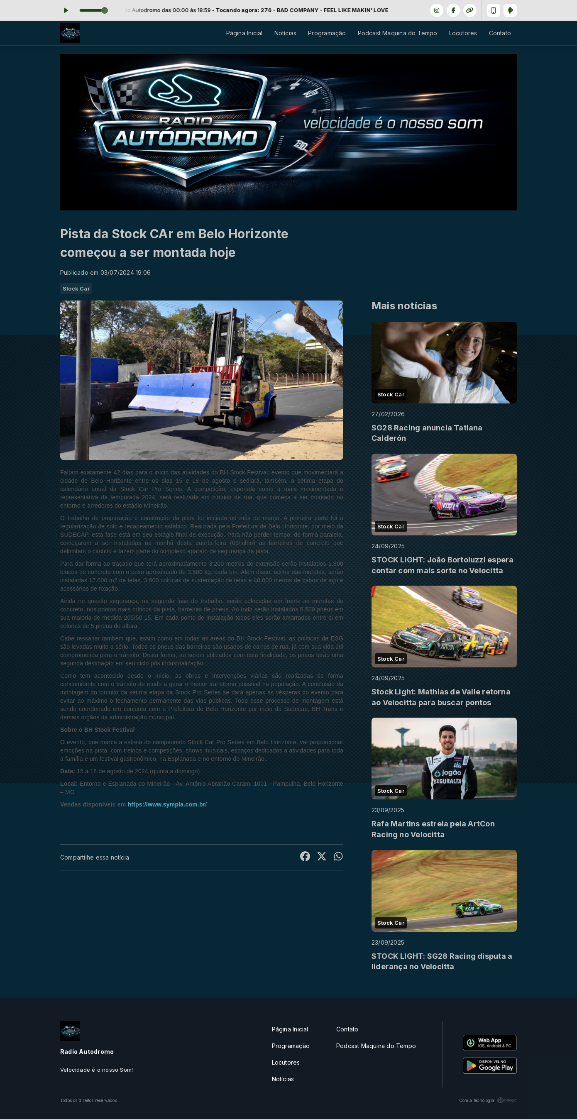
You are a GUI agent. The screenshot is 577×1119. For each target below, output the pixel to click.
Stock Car (76, 288)
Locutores (463, 33)
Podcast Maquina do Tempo (398, 33)
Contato (500, 33)
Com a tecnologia (488, 1100)
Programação (327, 33)
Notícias (285, 33)
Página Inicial (244, 33)
